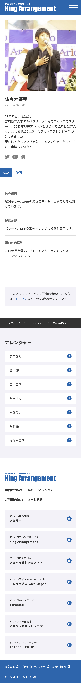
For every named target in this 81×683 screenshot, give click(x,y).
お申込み (21, 299)
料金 (31, 490)
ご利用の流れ (14, 499)
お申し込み (35, 499)
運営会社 (10, 666)
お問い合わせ (59, 666)
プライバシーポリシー (33, 666)
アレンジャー (47, 490)
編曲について (14, 490)
